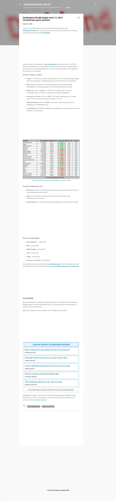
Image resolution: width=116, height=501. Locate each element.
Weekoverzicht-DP (48, 412)
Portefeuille (61, 13)
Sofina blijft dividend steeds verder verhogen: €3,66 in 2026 (46, 364)
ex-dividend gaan (54, 270)
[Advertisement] (91, 47)
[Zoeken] (96, 5)
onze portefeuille (50, 70)
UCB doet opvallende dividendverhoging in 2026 (42, 380)
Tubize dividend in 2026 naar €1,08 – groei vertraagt (43, 388)
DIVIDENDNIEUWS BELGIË (37, 4)
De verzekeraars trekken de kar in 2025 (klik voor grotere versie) (51, 186)
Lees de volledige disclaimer (38, 405)
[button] (78, 23)
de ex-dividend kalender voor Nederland (65, 272)
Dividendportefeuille (33, 412)
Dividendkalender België (43, 13)
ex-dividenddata (44, 38)
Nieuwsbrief (75, 13)
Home (27, 13)
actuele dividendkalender (65, 395)
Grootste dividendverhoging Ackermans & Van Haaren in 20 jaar (47, 372)
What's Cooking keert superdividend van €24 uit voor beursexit (47, 356)
